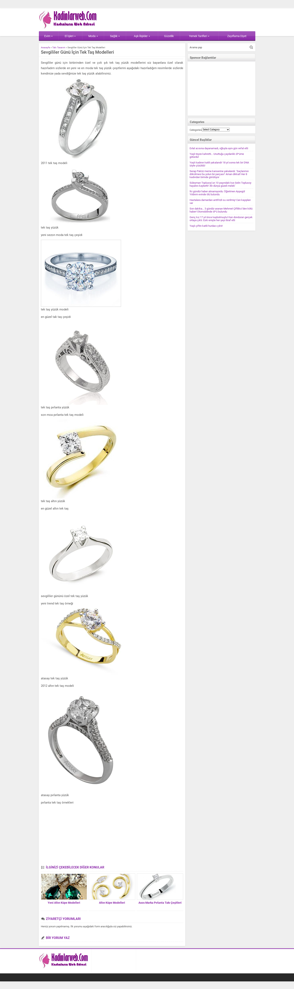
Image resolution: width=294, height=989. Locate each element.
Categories (196, 129)
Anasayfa (45, 47)
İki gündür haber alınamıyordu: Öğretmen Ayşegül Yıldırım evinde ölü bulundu (217, 193)
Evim (48, 36)
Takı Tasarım (58, 47)
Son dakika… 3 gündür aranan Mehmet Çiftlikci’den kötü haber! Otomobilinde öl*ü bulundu (221, 210)
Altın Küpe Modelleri (112, 902)
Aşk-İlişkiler (142, 36)
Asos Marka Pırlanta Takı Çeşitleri (160, 902)
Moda (93, 36)
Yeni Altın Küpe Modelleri (64, 902)
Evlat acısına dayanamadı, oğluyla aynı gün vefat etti (219, 148)
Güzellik (169, 36)
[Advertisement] (112, 835)
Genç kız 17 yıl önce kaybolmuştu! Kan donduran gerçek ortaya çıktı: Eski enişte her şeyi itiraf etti (221, 219)
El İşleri (70, 36)
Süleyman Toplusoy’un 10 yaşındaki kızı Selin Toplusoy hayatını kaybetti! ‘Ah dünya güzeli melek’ (220, 184)
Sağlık (115, 36)
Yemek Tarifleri (199, 36)
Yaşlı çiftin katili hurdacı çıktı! (206, 225)
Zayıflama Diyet (237, 36)
